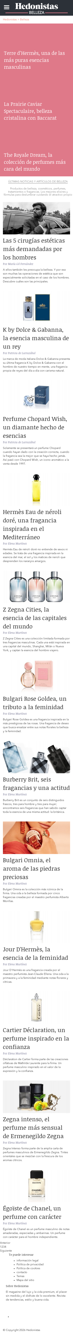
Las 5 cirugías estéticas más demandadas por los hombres (34, 248)
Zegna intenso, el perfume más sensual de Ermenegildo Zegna (33, 1127)
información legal (28, 1260)
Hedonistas (36, 5)
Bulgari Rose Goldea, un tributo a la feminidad (35, 702)
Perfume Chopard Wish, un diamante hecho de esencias (35, 427)
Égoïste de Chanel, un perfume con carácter (32, 1212)
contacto (22, 1272)
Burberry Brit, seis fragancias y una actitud (36, 783)
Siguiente (6, 1250)
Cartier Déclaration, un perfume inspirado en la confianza (36, 1038)
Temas (20, 1276)
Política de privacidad (30, 1264)
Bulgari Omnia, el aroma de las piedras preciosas (31, 868)
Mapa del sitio (25, 1280)
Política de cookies (28, 1268)
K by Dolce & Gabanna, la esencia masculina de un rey (36, 337)
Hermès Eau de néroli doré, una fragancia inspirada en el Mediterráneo (32, 524)
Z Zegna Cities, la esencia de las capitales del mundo (35, 617)
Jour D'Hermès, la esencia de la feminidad (35, 953)
